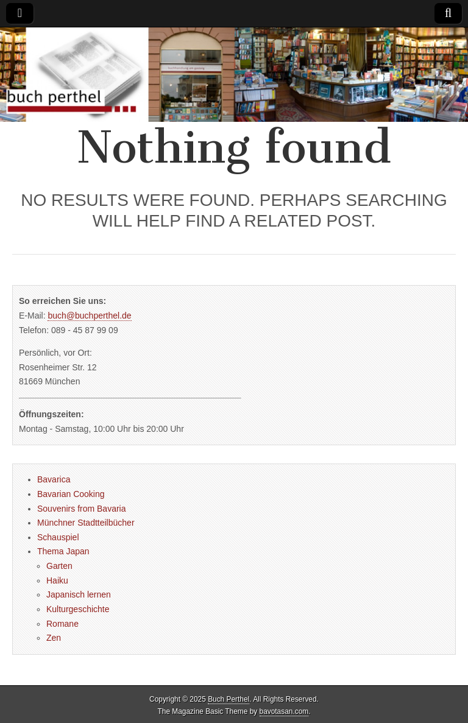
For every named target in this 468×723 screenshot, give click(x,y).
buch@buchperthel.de (89, 315)
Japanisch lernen (78, 594)
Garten (59, 566)
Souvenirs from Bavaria (81, 508)
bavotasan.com (284, 711)
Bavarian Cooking (71, 494)
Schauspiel (58, 537)
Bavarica (53, 479)
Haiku (57, 580)
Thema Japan (63, 551)
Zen (53, 638)
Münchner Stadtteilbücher (86, 522)
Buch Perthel (228, 699)
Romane (62, 624)
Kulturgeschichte (78, 609)
